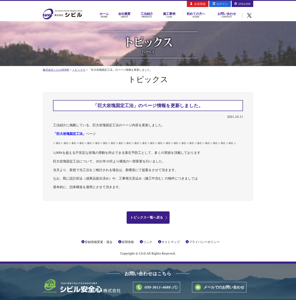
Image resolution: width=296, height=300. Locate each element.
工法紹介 (147, 15)
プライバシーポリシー (204, 242)
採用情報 (127, 242)
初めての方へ (196, 15)
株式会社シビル (62, 14)
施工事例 (169, 15)
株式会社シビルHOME (56, 70)
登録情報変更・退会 (98, 242)
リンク (147, 242)
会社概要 (124, 15)
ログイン (222, 4)
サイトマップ (170, 242)
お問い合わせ (226, 15)
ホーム (104, 15)
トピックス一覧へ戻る (146, 217)
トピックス (79, 70)
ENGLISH (244, 4)
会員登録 (200, 4)
